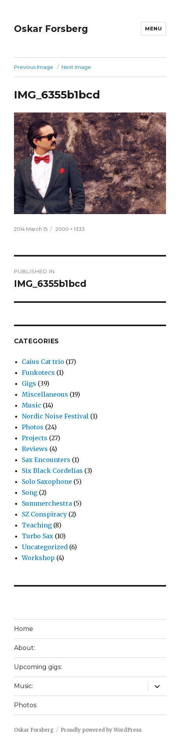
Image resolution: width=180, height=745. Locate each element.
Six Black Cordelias (52, 470)
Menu (153, 28)
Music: (23, 686)
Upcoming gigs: (38, 667)
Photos (33, 427)
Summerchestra (47, 503)
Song (29, 492)
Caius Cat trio (43, 361)
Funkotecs (38, 372)
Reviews (35, 449)
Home (23, 629)
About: (24, 648)
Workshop (38, 558)
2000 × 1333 (70, 229)
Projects (34, 438)
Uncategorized (45, 547)
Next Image (76, 67)
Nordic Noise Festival (55, 416)
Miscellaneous (45, 394)
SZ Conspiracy (44, 514)
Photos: (25, 705)
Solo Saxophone (47, 481)
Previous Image (33, 67)
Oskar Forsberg (51, 28)
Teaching (37, 525)
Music (31, 405)
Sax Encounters (46, 460)
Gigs (29, 383)
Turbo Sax (37, 536)
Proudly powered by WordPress (101, 730)
